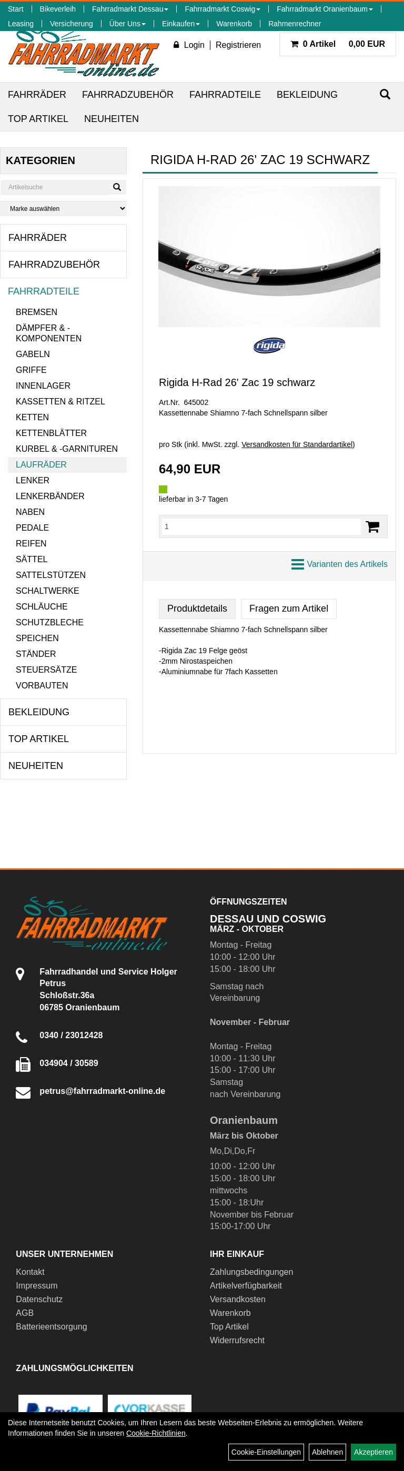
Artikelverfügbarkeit (246, 1285)
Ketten (32, 417)
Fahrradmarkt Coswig (222, 9)
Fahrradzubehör (128, 94)
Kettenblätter (51, 433)
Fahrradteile (225, 94)
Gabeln (33, 354)
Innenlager (43, 385)
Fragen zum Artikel (288, 608)
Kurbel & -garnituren (67, 448)
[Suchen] (385, 94)
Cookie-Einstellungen (266, 1452)
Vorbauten (42, 685)
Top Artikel (38, 119)
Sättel (31, 559)
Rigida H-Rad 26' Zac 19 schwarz (237, 382)
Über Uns (127, 23)
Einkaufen (181, 23)
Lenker (32, 480)
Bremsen (36, 312)
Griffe (31, 370)
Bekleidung (307, 94)
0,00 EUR (337, 43)
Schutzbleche (50, 622)
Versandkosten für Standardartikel (296, 444)
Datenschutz (39, 1299)
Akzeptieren (373, 1452)
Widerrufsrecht (237, 1340)
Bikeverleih (58, 9)
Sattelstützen (51, 575)
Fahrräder (37, 94)
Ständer (36, 654)
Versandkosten (238, 1299)
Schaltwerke (47, 590)
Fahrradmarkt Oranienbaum (325, 9)
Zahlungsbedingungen (251, 1271)
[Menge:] (261, 526)
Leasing (21, 23)
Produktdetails (197, 608)
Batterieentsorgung (51, 1326)
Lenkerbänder (50, 496)
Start (16, 9)
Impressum (36, 1285)
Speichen (37, 638)
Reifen (31, 543)
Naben (30, 512)
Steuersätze (46, 669)
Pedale (32, 527)
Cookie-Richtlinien (156, 1433)
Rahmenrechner (294, 23)
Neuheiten (111, 119)
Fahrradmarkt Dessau (130, 9)
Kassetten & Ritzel (60, 401)
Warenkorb (234, 23)
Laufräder (41, 464)
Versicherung (71, 23)
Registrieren (238, 44)
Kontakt (30, 1271)
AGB (25, 1312)
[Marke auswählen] (63, 208)
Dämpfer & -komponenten (49, 333)
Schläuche (42, 606)
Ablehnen (327, 1452)
